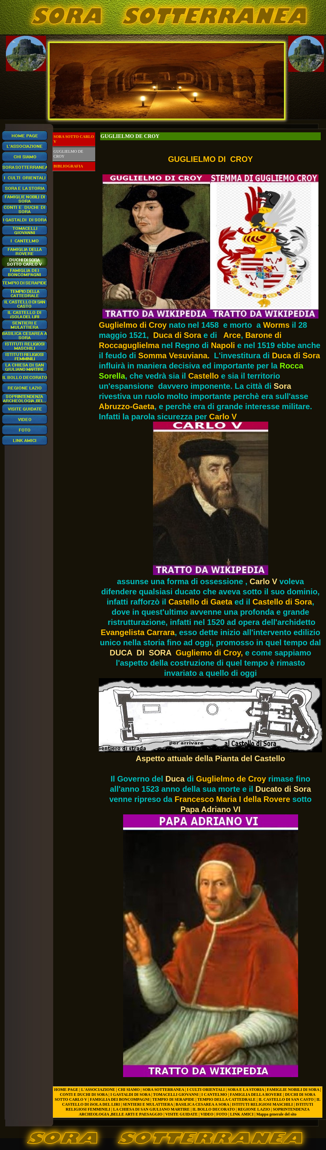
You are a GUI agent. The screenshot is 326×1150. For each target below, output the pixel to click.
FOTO (222, 1114)
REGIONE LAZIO (254, 1109)
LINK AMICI (241, 1114)
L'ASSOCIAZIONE (98, 1089)
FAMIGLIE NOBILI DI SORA (293, 1089)
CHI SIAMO (129, 1089)
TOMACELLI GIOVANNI (176, 1094)
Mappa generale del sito (276, 1114)
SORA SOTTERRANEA (163, 1089)
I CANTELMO (214, 1094)
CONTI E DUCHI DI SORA (83, 1094)
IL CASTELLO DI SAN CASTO (286, 1099)
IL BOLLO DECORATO (213, 1109)
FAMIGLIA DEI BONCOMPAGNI (120, 1099)
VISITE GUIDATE (181, 1114)
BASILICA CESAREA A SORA (202, 1104)
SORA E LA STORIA (246, 1089)
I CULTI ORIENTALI (206, 1089)
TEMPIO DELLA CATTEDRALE (226, 1099)
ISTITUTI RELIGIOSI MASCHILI (262, 1104)
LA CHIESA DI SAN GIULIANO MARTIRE (151, 1109)
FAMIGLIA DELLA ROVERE (256, 1094)
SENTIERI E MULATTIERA (148, 1104)
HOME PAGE (66, 1089)
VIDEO (207, 1114)
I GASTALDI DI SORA (130, 1094)
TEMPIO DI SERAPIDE (173, 1099)
